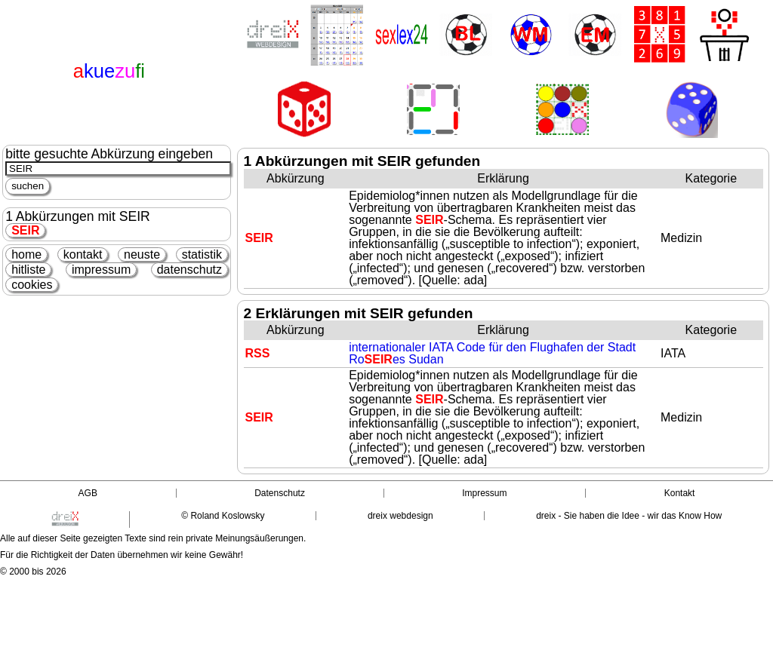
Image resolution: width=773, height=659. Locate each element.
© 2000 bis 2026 (33, 571)
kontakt (83, 254)
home (26, 254)
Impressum (484, 493)
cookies (31, 284)
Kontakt (679, 493)
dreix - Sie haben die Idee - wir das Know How (629, 515)
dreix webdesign (400, 515)
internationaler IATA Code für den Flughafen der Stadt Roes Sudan (492, 353)
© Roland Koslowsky (222, 515)
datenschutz (189, 269)
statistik (202, 254)
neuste (142, 254)
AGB (88, 493)
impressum (101, 269)
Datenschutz (279, 493)
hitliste (28, 269)
